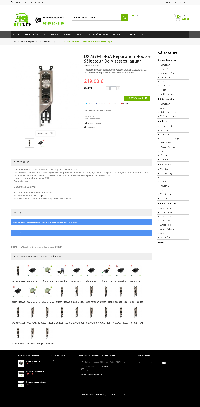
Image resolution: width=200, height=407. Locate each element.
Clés (162, 81)
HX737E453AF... (137, 322)
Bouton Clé (165, 186)
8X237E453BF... (93, 302)
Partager (100, 104)
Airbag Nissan (166, 208)
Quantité (88, 88)
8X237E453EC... (107, 302)
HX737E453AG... (20, 343)
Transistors (165, 169)
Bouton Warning (167, 147)
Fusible (163, 198)
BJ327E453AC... (19, 302)
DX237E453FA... (93, 322)
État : (86, 65)
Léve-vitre (164, 134)
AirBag (163, 108)
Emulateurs (165, 159)
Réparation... (33, 281)
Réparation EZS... (33, 361)
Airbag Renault (166, 220)
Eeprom (164, 181)
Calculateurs (165, 77)
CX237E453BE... (78, 322)
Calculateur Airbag (60, 34)
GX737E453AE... (122, 322)
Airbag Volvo (165, 224)
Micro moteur (166, 130)
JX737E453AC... (48, 343)
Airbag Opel (165, 237)
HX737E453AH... (34, 343)
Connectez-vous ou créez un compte (65, 222)
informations (137, 34)
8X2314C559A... (78, 302)
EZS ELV (164, 69)
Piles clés (164, 151)
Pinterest (125, 104)
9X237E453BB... (34, 322)
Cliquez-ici (43, 195)
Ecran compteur (167, 126)
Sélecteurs (47, 41)
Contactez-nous (169, 2)
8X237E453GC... (122, 302)
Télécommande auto (169, 116)
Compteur (165, 103)
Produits (80, 34)
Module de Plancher (169, 73)
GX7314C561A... (108, 322)
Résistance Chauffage (169, 138)
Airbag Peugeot (167, 212)
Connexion (183, 2)
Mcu (162, 190)
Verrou (163, 89)
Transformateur (167, 194)
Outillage (164, 155)
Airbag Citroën (166, 216)
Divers (161, 242)
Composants (119, 34)
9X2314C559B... (137, 302)
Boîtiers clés (165, 142)
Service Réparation (35, 34)
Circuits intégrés (167, 173)
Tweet (89, 104)
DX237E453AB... (64, 302)
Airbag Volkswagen (168, 229)
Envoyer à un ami (94, 123)
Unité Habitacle (167, 94)
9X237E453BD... (64, 322)
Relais (163, 177)
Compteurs (165, 64)
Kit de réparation (98, 34)
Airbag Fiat (165, 233)
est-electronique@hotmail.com (91, 374)
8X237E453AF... (19, 281)
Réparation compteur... (36, 372)
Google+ (113, 104)
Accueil (17, 34)
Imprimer (91, 127)
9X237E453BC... (49, 322)
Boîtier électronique (169, 112)
